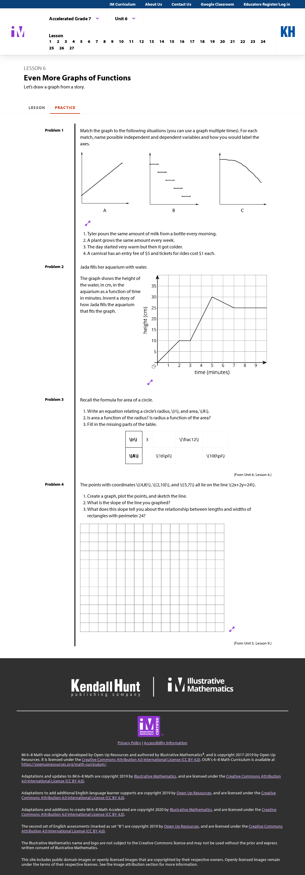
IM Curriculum (123, 4)
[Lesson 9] (112, 41)
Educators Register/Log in (267, 4)
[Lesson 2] (58, 41)
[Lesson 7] (97, 41)
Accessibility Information (165, 742)
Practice (65, 107)
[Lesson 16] (182, 41)
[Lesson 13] (152, 41)
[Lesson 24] (263, 41)
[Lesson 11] (131, 41)
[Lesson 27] (72, 48)
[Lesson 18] (202, 41)
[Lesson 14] (162, 41)
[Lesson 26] (62, 48)
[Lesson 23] (253, 41)
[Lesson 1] (50, 41)
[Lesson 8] (104, 41)
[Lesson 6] (89, 41)
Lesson (37, 107)
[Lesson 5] (81, 41)
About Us (153, 4)
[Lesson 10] (121, 41)
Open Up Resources (194, 792)
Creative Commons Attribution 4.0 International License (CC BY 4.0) (141, 759)
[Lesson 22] (243, 41)
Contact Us (181, 4)
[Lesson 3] (66, 41)
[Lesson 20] (222, 41)
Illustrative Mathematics (155, 776)
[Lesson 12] (141, 41)
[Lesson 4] (73, 41)
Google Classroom (217, 4)
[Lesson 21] (233, 41)
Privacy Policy (129, 742)
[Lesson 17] (192, 41)
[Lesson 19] (212, 41)
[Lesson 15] (172, 41)
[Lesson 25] (51, 48)
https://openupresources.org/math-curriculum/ (63, 764)
